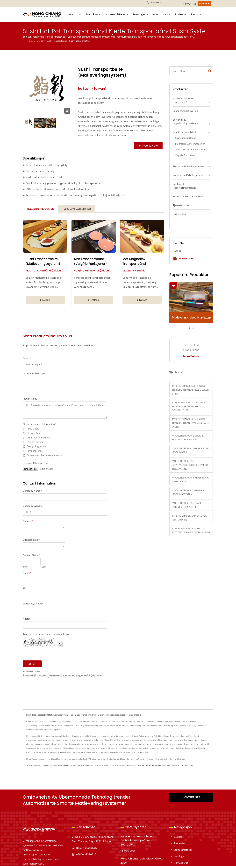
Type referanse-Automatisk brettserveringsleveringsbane (191, 530)
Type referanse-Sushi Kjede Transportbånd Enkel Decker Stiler (190, 389)
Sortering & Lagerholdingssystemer (186, 121)
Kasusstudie (179, 213)
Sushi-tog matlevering (185, 110)
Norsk (203, 3)
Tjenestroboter (181, 205)
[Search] (164, 2)
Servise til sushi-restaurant (188, 196)
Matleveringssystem (85, 765)
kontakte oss (187, 765)
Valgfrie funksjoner (185, 155)
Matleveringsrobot (68, 765)
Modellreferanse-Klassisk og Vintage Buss (190, 479)
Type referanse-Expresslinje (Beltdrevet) (189, 517)
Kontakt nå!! (191, 797)
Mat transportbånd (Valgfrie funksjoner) (90, 261)
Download (183, 259)
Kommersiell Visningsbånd (188, 175)
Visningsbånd (119, 765)
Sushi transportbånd (57, 40)
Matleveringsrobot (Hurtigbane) (183, 100)
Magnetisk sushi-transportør (190, 143)
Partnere (180, 14)
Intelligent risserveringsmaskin (184, 185)
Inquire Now (148, 145)
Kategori (40, 40)
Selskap (74, 14)
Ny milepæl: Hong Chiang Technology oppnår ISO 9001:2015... (137, 840)
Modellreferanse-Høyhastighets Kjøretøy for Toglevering (190, 465)
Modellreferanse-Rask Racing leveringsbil (191, 450)
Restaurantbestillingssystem (189, 166)
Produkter (93, 14)
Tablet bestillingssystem (156, 765)
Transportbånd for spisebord (190, 149)
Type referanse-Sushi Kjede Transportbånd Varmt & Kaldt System (191, 423)
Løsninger (140, 14)
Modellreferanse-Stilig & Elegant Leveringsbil (188, 437)
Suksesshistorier (116, 14)
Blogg (196, 14)
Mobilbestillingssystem (135, 765)
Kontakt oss (161, 14)
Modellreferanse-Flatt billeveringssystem (186, 505)
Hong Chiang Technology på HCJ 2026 (142, 861)
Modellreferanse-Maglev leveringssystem (188, 492)
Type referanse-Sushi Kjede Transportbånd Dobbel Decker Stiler (188, 406)
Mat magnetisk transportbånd (134, 261)
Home (31, 40)
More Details (191, 356)
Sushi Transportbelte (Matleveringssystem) (43, 261)
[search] (147, 2)
